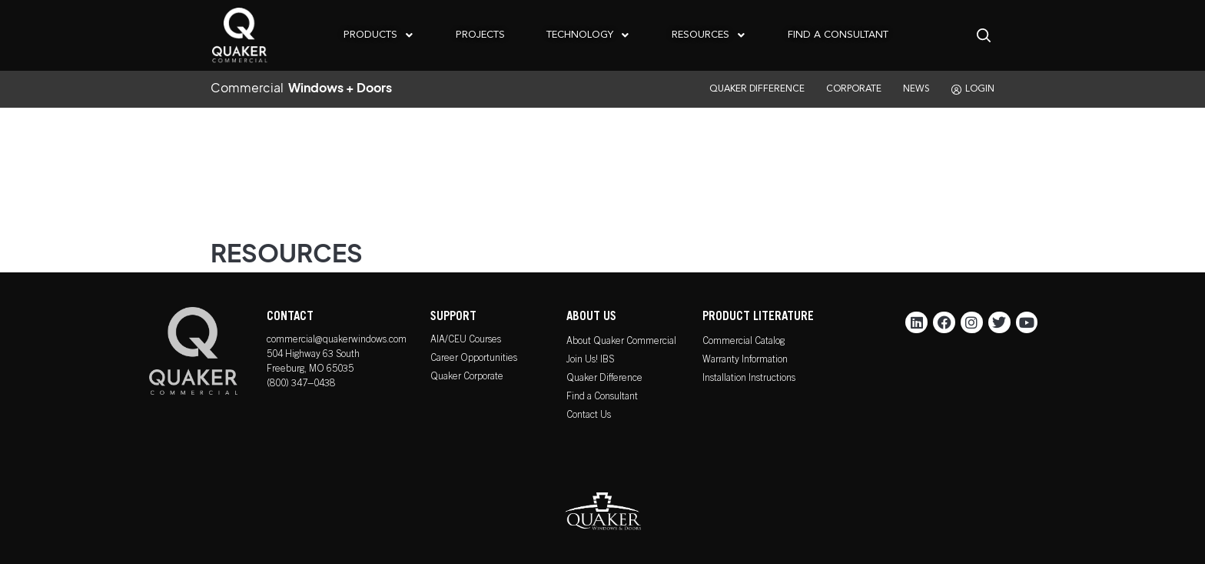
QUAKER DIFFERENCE (757, 89)
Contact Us (588, 416)
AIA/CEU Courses (465, 340)
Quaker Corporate (466, 377)
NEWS (916, 89)
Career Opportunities (473, 359)
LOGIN (972, 90)
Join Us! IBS (590, 360)
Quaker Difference (604, 379)
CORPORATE (853, 89)
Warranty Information (745, 360)
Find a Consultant (602, 397)
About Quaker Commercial (621, 342)
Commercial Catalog (743, 342)
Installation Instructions (748, 379)
